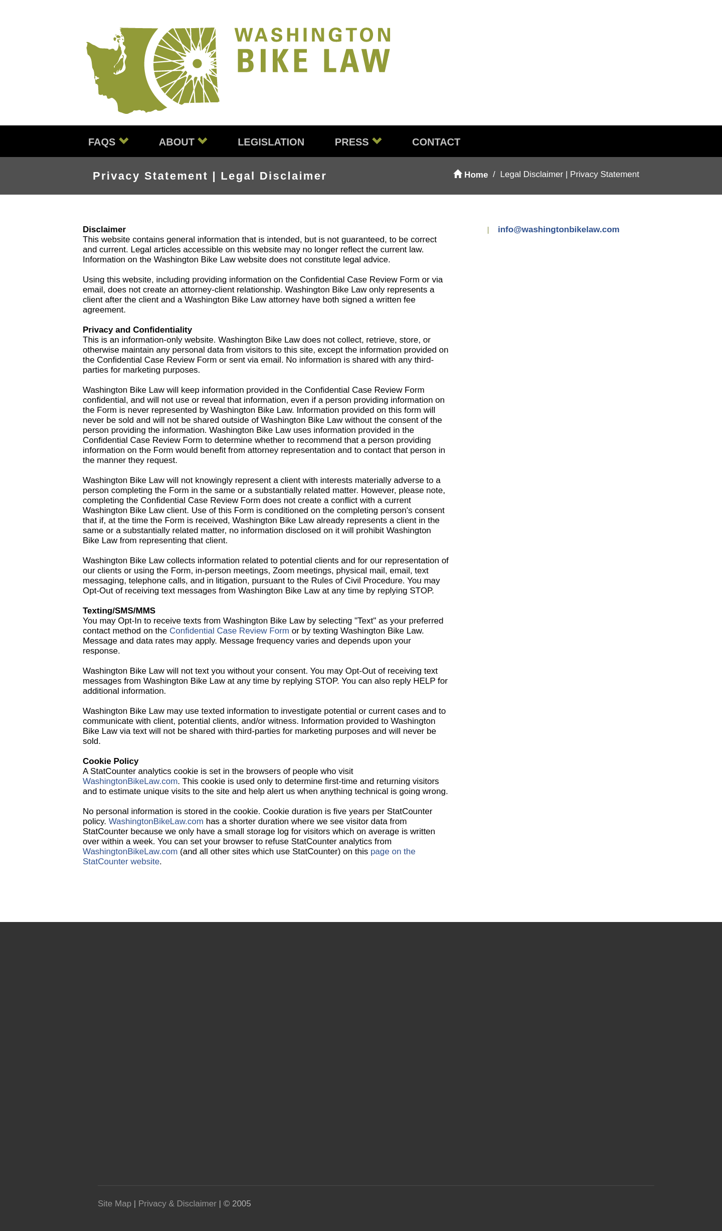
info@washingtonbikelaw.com (559, 229)
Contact (436, 141)
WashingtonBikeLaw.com (130, 781)
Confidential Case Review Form (229, 631)
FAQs (108, 141)
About (183, 141)
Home (470, 175)
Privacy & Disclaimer (177, 1203)
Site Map (114, 1203)
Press (358, 141)
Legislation (271, 141)
